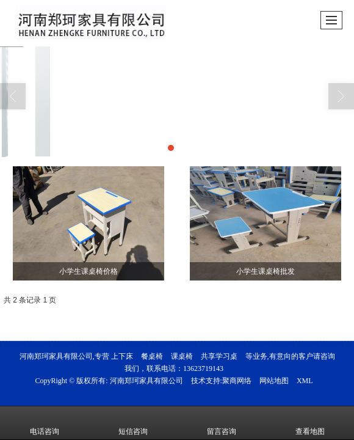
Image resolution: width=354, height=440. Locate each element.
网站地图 (274, 380)
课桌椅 (182, 356)
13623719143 (203, 368)
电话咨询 (44, 423)
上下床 (122, 356)
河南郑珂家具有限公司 (146, 380)
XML (305, 380)
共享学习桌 (219, 356)
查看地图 (310, 423)
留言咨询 (221, 423)
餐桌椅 (152, 356)
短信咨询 (133, 423)
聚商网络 (236, 380)
